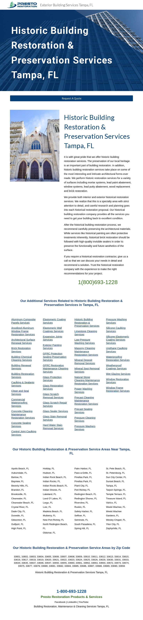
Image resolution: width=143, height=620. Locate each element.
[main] (71, 50)
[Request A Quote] (71, 98)
